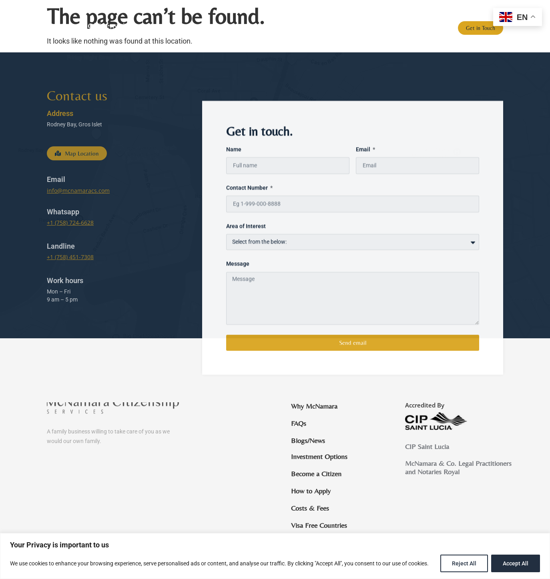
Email (363, 189)
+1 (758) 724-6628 (70, 222)
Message (237, 303)
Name (233, 189)
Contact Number (247, 227)
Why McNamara (311, 28)
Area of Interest (246, 266)
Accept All (515, 563)
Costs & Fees (310, 508)
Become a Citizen (316, 474)
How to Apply (311, 491)
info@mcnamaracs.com (78, 190)
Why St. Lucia (359, 28)
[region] (275, 556)
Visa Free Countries (319, 525)
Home (200, 28)
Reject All (464, 563)
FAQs (394, 28)
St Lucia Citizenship (249, 28)
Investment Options (319, 457)
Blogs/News (427, 28)
